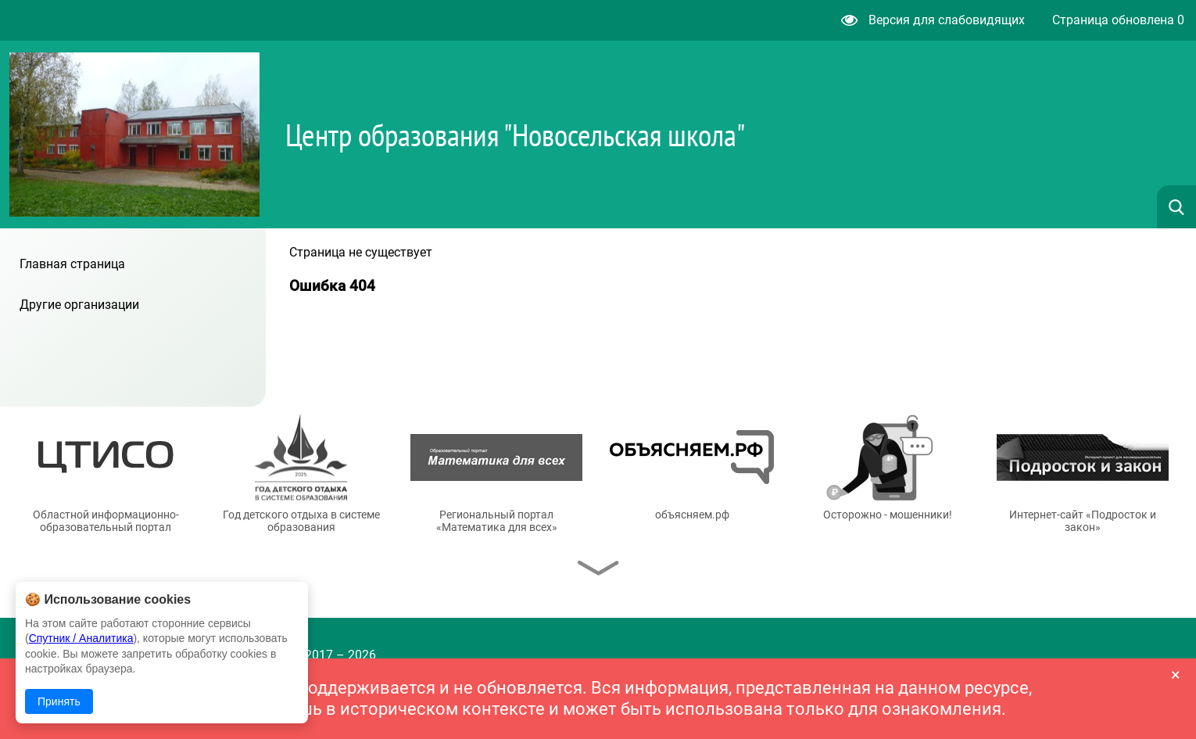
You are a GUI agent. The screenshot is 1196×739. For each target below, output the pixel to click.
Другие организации (79, 304)
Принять (59, 701)
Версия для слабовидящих (933, 20)
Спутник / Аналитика (81, 638)
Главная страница (72, 263)
